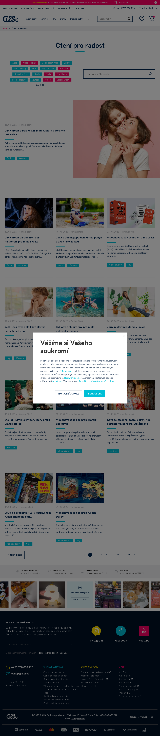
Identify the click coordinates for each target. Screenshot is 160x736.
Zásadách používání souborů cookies (96, 381)
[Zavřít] (124, 335)
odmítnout (57, 381)
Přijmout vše (65, 371)
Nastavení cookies (73, 377)
